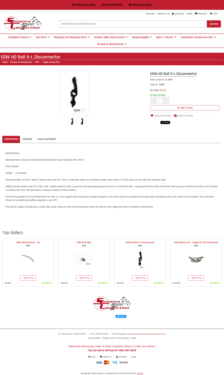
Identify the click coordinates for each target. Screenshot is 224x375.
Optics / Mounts (166, 37)
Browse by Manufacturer (112, 44)
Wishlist (200, 13)
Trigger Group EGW (50, 62)
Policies (150, 13)
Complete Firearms (19, 37)
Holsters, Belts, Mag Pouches (111, 37)
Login (189, 13)
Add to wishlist (160, 116)
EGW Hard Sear (84, 242)
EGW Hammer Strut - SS (28, 242)
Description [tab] (11, 139)
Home (4, 62)
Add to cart (185, 107)
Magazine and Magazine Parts (71, 37)
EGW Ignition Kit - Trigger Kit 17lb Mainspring (196, 242)
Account (178, 13)
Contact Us (163, 13)
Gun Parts (42, 37)
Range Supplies (142, 37)
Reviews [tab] (27, 139)
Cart (92, 357)
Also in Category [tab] (46, 139)
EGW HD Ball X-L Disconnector (140, 242)
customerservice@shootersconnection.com (147, 334)
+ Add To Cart (28, 278)
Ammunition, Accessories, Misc (198, 37)
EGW (37, 62)
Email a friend (183, 116)
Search (214, 23)
